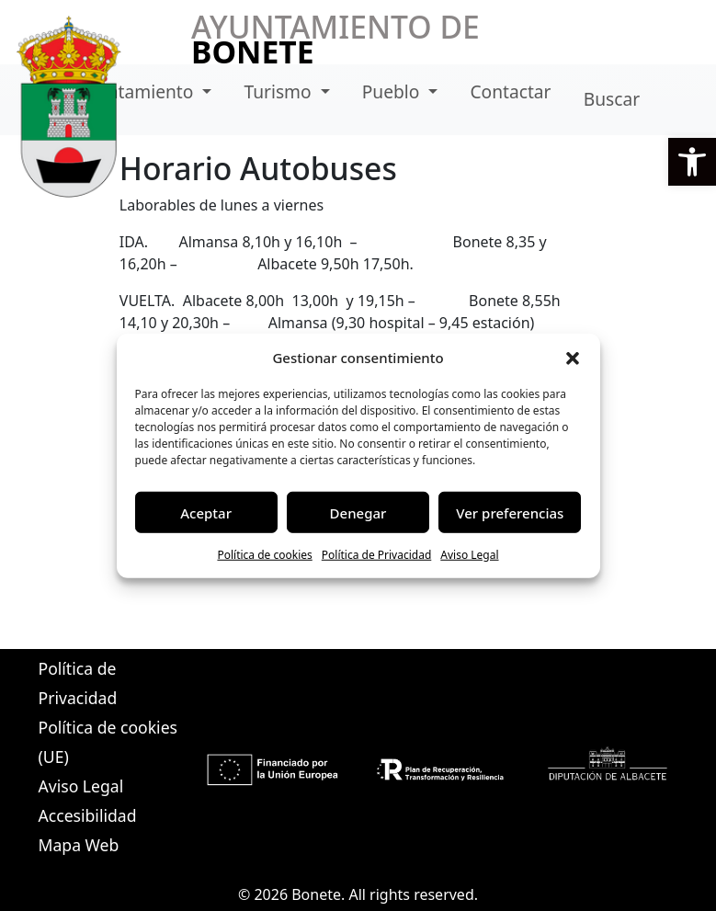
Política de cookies (264, 555)
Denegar (358, 512)
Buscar (612, 98)
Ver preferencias (509, 512)
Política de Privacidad (377, 555)
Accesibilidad (88, 815)
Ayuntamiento (137, 91)
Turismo (279, 91)
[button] (692, 162)
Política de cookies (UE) (108, 742)
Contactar (510, 91)
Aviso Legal (469, 555)
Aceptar (206, 512)
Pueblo (393, 91)
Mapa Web (79, 845)
